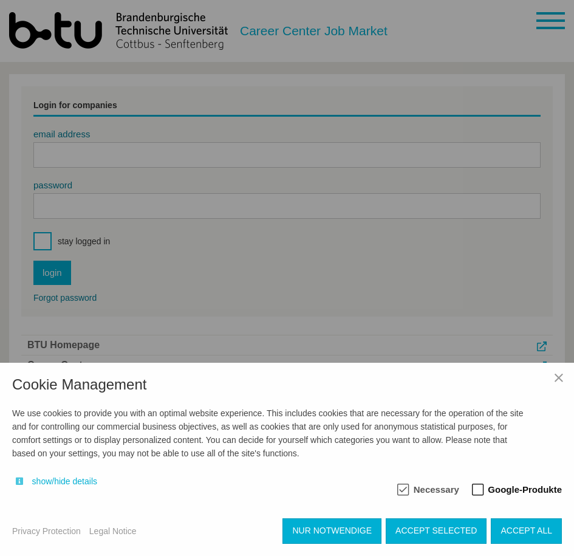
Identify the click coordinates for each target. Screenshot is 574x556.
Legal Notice (113, 531)
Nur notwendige (332, 530)
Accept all (526, 530)
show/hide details (64, 481)
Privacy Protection (46, 531)
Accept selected (436, 530)
